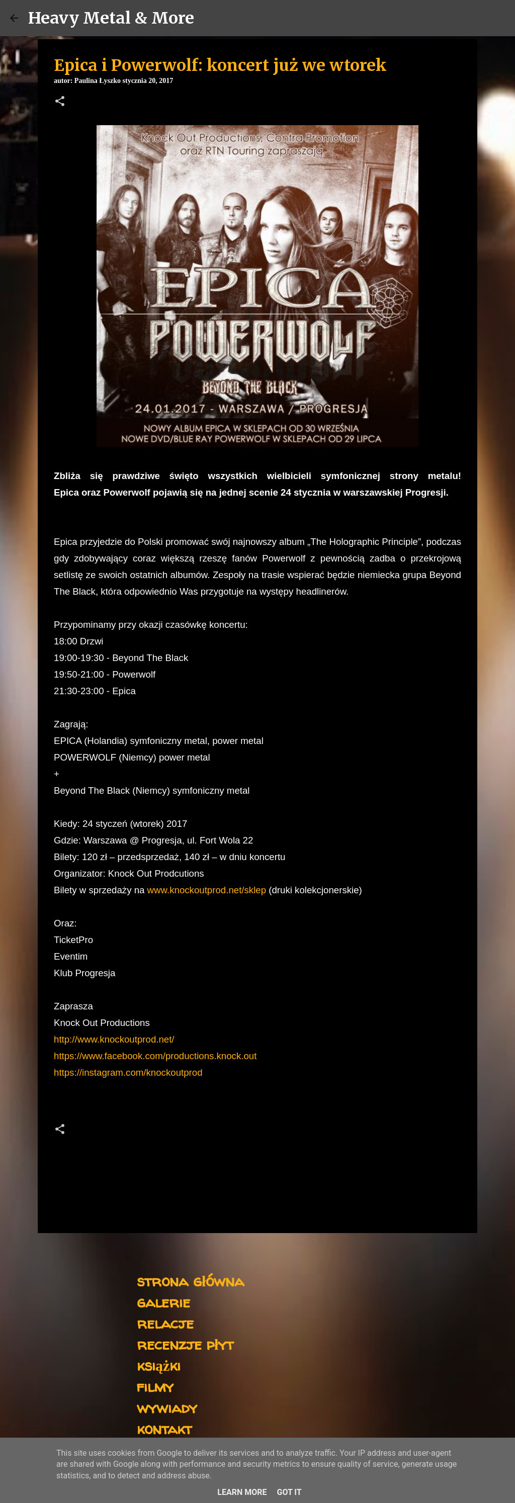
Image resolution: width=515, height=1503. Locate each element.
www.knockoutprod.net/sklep (206, 890)
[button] (60, 102)
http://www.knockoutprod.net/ (114, 1039)
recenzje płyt (185, 1344)
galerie (163, 1301)
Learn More (242, 1492)
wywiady (167, 1407)
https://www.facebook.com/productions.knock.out (155, 1056)
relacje (165, 1322)
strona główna (190, 1280)
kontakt (164, 1428)
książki (159, 1365)
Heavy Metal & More (111, 18)
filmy (155, 1386)
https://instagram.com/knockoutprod (128, 1072)
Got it (289, 1492)
